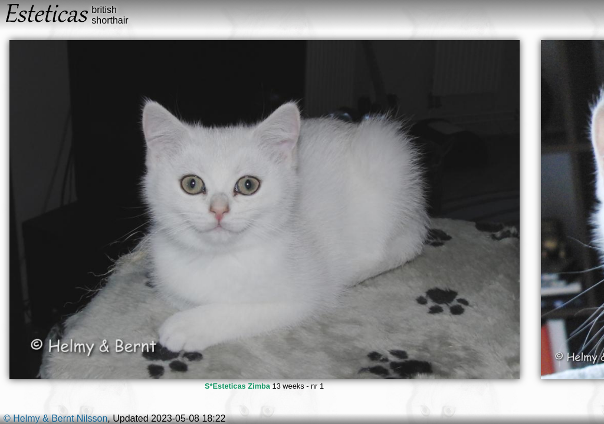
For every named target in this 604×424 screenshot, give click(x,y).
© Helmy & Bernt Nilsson (55, 418)
